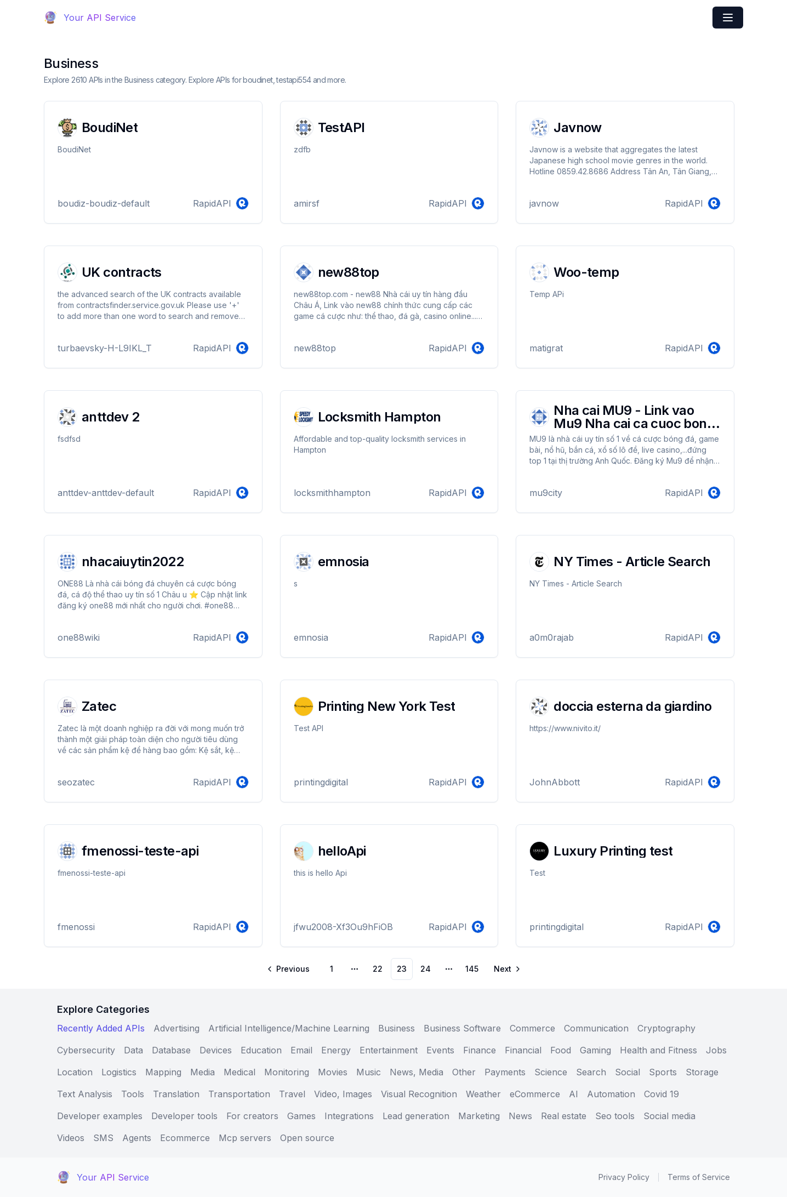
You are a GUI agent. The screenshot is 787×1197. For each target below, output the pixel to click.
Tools (132, 1093)
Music (368, 1072)
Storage (702, 1072)
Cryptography (666, 1028)
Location (75, 1072)
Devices (215, 1050)
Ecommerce (185, 1137)
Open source (307, 1137)
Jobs (716, 1050)
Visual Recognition (419, 1093)
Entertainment (389, 1050)
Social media (669, 1115)
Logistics (118, 1072)
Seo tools (615, 1115)
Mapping (163, 1072)
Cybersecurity (86, 1050)
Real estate (563, 1115)
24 (425, 968)
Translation (176, 1093)
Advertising (176, 1028)
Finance (479, 1050)
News (520, 1115)
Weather (483, 1093)
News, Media (416, 1072)
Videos (70, 1137)
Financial (523, 1050)
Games (301, 1115)
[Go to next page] (506, 969)
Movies (332, 1072)
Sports (663, 1072)
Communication (596, 1028)
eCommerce (535, 1093)
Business (396, 1028)
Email (301, 1050)
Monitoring (286, 1072)
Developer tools (184, 1115)
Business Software (462, 1028)
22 (378, 968)
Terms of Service (699, 1177)
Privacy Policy (623, 1177)
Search (591, 1072)
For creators (252, 1115)
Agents (136, 1137)
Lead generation (416, 1115)
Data (133, 1050)
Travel (292, 1093)
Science (550, 1072)
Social (627, 1072)
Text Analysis (84, 1093)
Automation (611, 1093)
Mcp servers (245, 1137)
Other (464, 1072)
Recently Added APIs (101, 1028)
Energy (336, 1050)
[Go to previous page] (289, 969)
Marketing (479, 1115)
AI (573, 1093)
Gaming (595, 1050)
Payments (505, 1072)
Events (440, 1050)
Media (202, 1072)
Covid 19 (661, 1093)
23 (402, 968)
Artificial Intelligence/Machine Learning (288, 1028)
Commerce (532, 1028)
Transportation (239, 1093)
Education (261, 1050)
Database (171, 1050)
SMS (103, 1137)
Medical (239, 1072)
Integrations (349, 1115)
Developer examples (99, 1115)
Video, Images (343, 1093)
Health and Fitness (658, 1050)
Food (560, 1050)
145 (471, 968)
